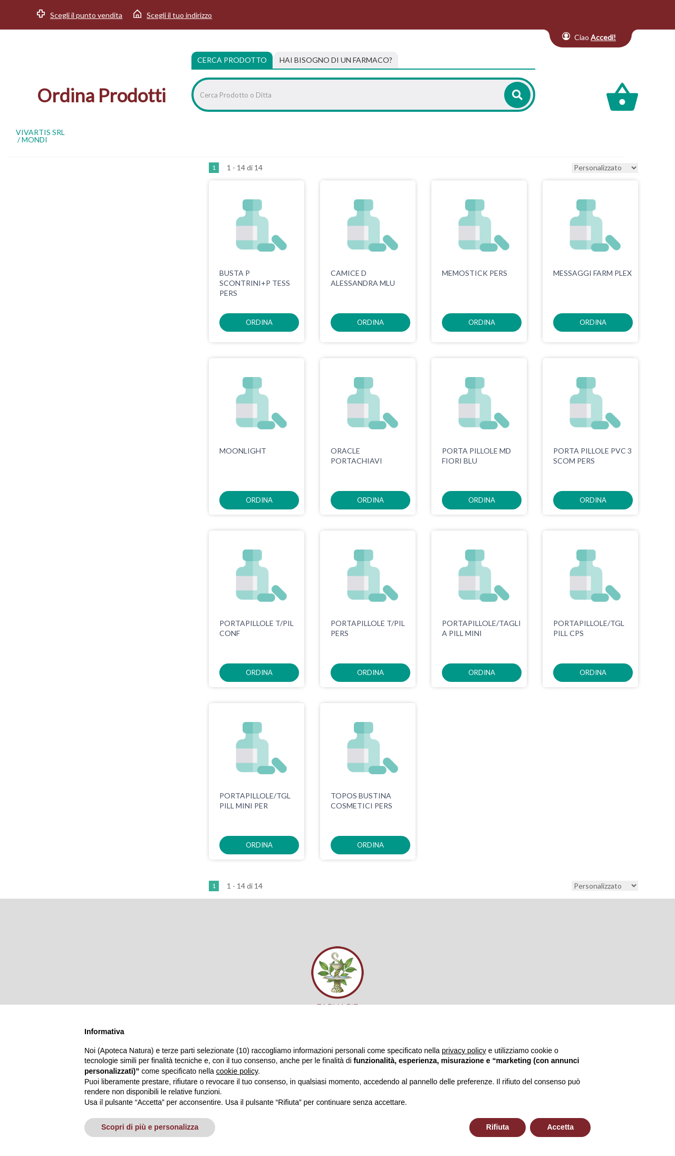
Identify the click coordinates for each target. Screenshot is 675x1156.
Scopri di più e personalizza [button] (149, 1127)
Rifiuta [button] (497, 1127)
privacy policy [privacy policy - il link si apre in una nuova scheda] (464, 1050)
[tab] (336, 60)
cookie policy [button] (237, 1071)
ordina (259, 322)
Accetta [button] (560, 1127)
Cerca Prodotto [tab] (232, 59)
